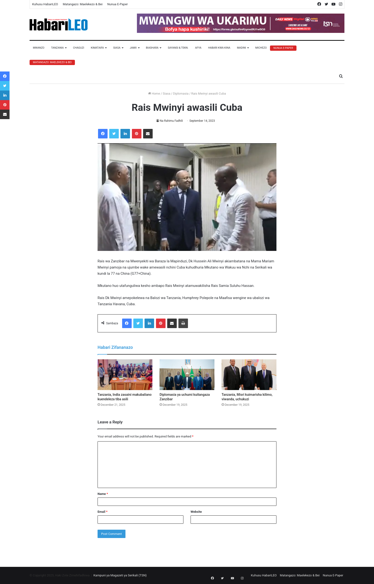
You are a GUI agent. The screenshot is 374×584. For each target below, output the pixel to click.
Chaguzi (78, 47)
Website (196, 511)
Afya (198, 47)
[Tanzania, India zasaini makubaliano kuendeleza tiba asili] (125, 374)
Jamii (133, 47)
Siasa (116, 47)
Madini (241, 47)
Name (103, 494)
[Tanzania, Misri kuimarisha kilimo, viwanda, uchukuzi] (249, 374)
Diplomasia (180, 93)
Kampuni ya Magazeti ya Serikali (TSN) (120, 575)
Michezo (261, 47)
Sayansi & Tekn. (178, 47)
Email (103, 511)
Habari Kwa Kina (219, 47)
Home (154, 93)
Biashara (152, 47)
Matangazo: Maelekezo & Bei (83, 4)
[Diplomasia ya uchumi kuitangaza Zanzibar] (187, 374)
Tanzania (57, 47)
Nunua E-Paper (117, 4)
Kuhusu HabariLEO (45, 4)
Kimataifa (97, 47)
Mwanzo (38, 47)
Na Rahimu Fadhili (171, 120)
